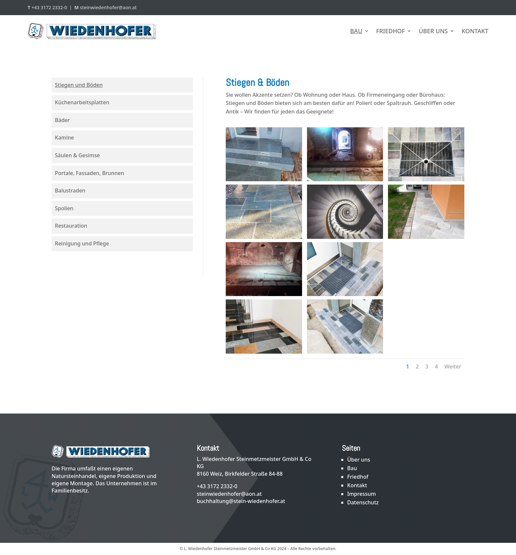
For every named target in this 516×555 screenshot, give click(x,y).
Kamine (64, 137)
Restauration (71, 225)
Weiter (453, 366)
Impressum (361, 493)
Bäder (62, 120)
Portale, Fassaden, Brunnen (89, 173)
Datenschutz (363, 502)
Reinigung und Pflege (82, 243)
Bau (356, 31)
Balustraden (70, 190)
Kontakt (475, 31)
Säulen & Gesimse (77, 155)
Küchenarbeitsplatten (82, 102)
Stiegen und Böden (79, 84)
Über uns (433, 31)
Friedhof (390, 31)
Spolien (64, 208)
